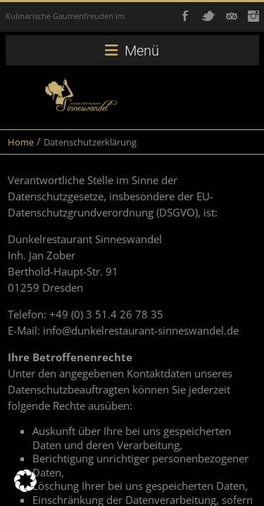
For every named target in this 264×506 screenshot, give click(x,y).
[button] (25, 480)
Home (21, 142)
